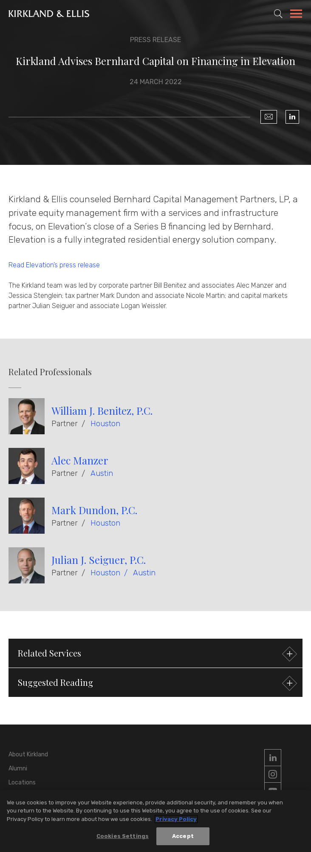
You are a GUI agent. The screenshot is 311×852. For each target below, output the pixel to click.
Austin (101, 473)
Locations (22, 782)
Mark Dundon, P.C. (94, 510)
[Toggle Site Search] (278, 13)
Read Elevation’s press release (54, 265)
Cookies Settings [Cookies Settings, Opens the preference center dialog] (122, 836)
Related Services (156, 654)
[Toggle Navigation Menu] (296, 14)
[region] (155, 821)
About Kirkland (28, 754)
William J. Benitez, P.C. (102, 410)
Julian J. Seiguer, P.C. (98, 559)
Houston (105, 423)
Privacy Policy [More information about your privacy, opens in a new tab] (176, 819)
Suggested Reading (156, 684)
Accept (183, 836)
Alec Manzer (79, 460)
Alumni (17, 768)
